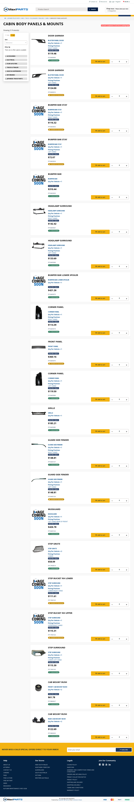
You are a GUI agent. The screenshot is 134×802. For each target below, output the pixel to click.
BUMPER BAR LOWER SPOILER (63, 275)
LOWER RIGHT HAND (84, 587)
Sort (6, 39)
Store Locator (81, 13)
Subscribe (124, 750)
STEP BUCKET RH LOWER (60, 578)
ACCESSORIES (8, 13)
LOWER (84, 552)
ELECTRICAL (17, 13)
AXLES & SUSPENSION (52, 13)
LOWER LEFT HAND (84, 656)
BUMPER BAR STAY (57, 105)
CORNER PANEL (56, 307)
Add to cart (101, 61)
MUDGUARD (54, 509)
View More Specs (53, 50)
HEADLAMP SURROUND (60, 206)
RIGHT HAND (84, 44)
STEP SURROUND (56, 647)
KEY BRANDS (63, 13)
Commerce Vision (77, 800)
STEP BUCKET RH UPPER (60, 613)
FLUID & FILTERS (27, 13)
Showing (11, 30)
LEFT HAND (84, 79)
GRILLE (51, 408)
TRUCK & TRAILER (39, 13)
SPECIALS (72, 13)
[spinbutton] (119, 62)
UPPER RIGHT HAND (84, 621)
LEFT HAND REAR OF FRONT (84, 518)
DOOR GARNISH (56, 35)
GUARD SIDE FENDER (58, 440)
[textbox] (61, 7)
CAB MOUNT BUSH (57, 682)
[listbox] (16, 43)
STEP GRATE (54, 544)
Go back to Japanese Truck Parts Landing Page (115, 25)
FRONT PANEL (55, 341)
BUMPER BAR (55, 174)
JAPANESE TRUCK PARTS (15, 78)
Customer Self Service (64, 800)
